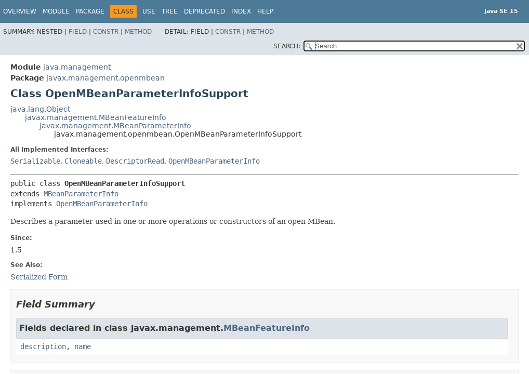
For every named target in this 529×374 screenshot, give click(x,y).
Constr (105, 31)
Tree (170, 11)
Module (56, 11)
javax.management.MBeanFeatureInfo (95, 117)
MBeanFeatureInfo (266, 328)
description (43, 346)
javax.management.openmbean (105, 78)
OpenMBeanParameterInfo (214, 161)
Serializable (35, 161)
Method (138, 31)
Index (241, 11)
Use (148, 11)
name (82, 346)
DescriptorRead (135, 161)
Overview (19, 11)
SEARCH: (286, 46)
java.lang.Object (40, 109)
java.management (77, 67)
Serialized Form (39, 277)
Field (78, 31)
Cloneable (83, 161)
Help (265, 11)
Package (90, 11)
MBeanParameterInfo (81, 194)
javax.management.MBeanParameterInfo (115, 126)
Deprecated (204, 11)
